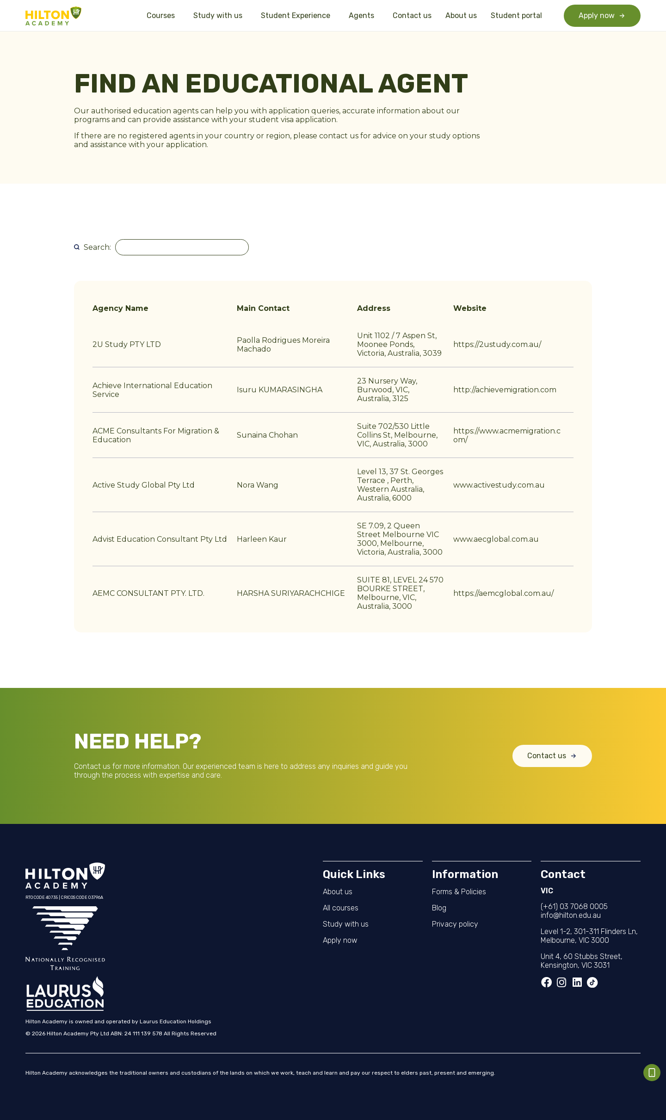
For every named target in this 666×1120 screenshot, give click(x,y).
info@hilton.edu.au (571, 915)
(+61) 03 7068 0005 (574, 906)
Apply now (340, 940)
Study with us (220, 15)
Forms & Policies (459, 891)
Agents (364, 15)
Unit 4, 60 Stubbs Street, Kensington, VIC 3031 (582, 961)
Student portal (516, 15)
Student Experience (298, 15)
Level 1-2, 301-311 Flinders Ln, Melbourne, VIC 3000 (589, 936)
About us (461, 15)
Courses (163, 15)
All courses (340, 907)
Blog (439, 907)
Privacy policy (455, 924)
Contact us (412, 15)
